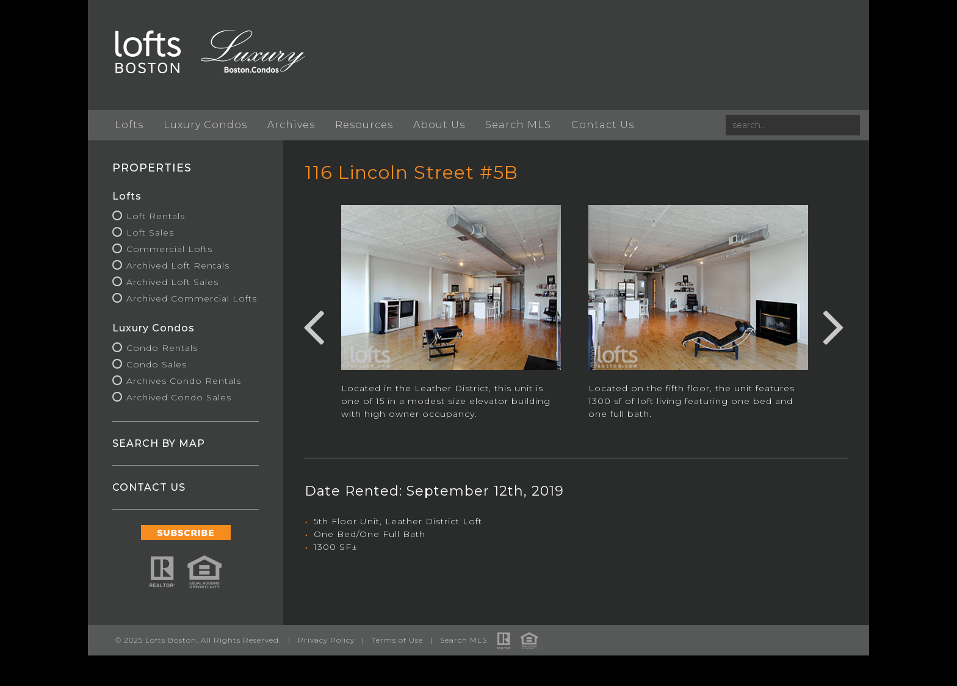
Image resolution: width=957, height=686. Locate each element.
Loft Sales (150, 232)
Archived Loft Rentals (177, 265)
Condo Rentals (162, 347)
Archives (291, 125)
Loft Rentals (155, 216)
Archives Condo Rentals (183, 380)
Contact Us (602, 125)
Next (834, 325)
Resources (364, 125)
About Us (439, 125)
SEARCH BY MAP (158, 443)
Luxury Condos (205, 125)
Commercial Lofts (169, 249)
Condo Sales (156, 364)
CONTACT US (149, 487)
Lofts (129, 125)
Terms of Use (397, 639)
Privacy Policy (326, 639)
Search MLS (518, 125)
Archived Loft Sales (172, 281)
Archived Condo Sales (178, 397)
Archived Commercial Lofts (191, 298)
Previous (314, 325)
